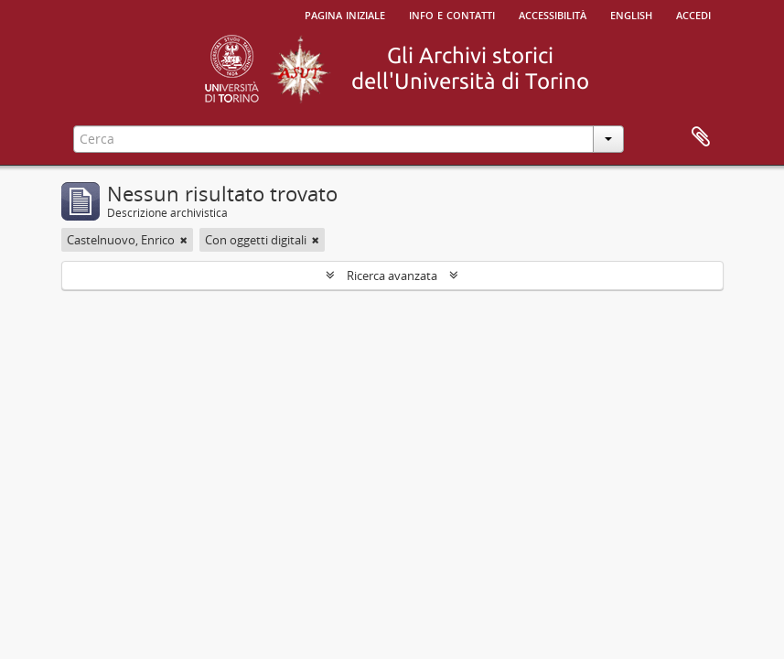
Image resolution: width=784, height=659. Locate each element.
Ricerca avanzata (392, 275)
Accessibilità (552, 14)
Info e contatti (452, 14)
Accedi (693, 14)
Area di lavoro (701, 137)
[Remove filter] (184, 240)
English (631, 14)
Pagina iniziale (345, 14)
